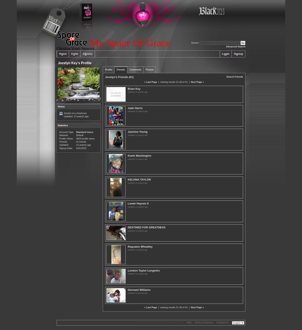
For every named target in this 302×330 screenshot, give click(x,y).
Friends (121, 69)
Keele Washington (139, 155)
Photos (150, 69)
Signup (238, 53)
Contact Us (222, 322)
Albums (88, 53)
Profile (108, 69)
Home (63, 53)
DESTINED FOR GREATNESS (146, 227)
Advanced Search (235, 46)
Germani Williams (139, 289)
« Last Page (150, 82)
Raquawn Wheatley (140, 246)
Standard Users (84, 132)
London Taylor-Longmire (144, 270)
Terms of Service (204, 322)
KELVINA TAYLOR (139, 179)
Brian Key (134, 88)
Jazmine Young (137, 131)
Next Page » (197, 82)
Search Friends (234, 76)
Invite (74, 53)
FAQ (189, 322)
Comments (135, 69)
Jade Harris (135, 108)
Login (225, 53)
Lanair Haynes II (138, 203)
